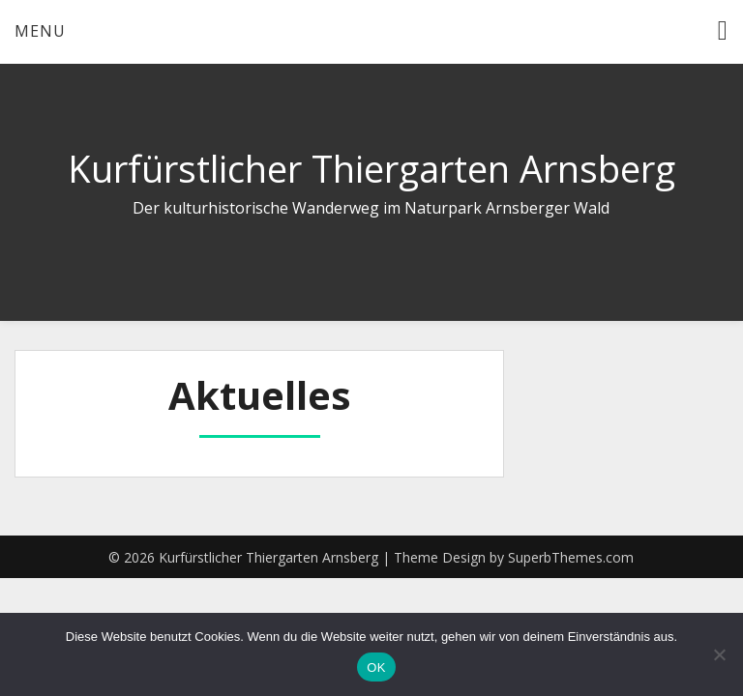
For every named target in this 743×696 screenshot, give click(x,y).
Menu (40, 31)
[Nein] (718, 654)
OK (376, 667)
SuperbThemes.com (571, 557)
